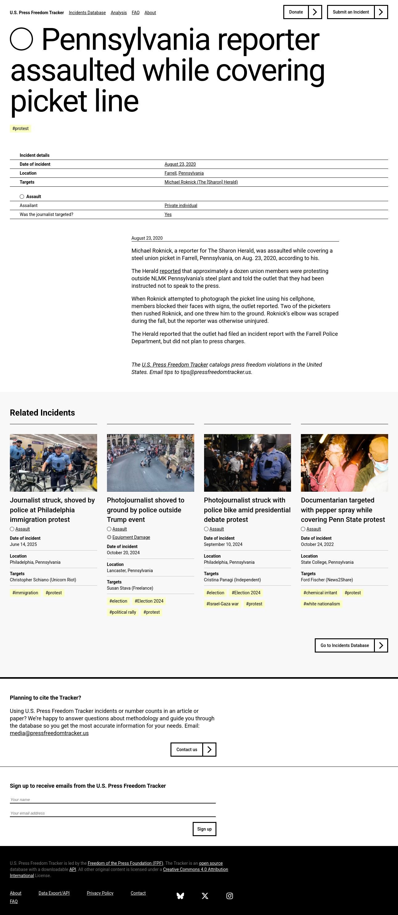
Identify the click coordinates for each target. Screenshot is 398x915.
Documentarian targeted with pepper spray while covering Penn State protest (343, 509)
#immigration (25, 592)
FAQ (136, 12)
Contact (138, 893)
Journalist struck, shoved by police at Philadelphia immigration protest (52, 509)
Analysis (119, 12)
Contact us (186, 749)
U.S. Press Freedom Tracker (37, 12)
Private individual (181, 205)
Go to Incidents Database (345, 645)
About (150, 12)
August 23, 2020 (180, 164)
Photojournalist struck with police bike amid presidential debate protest (247, 509)
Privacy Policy (100, 893)
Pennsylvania (191, 173)
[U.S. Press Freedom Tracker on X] (205, 896)
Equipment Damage (131, 537)
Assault (33, 196)
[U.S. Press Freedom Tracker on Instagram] (229, 896)
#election (118, 601)
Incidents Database (87, 12)
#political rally (122, 612)
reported (170, 271)
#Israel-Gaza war (223, 603)
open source (211, 863)
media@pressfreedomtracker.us (49, 733)
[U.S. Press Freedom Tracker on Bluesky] (180, 896)
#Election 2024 (149, 601)
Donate (296, 12)
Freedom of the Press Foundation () (125, 863)
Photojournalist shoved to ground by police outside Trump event (146, 509)
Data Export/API (54, 893)
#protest (20, 128)
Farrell (171, 173)
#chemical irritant (320, 592)
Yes (168, 214)
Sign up (204, 829)
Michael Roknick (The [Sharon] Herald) (201, 182)
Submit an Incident (351, 12)
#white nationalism (321, 603)
